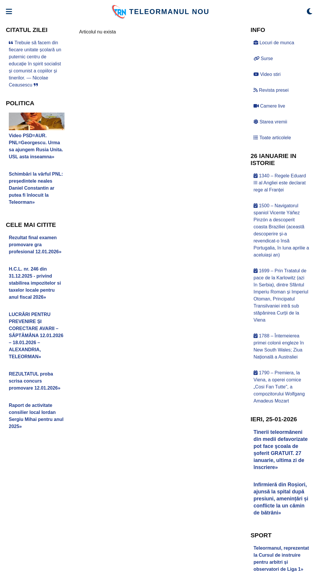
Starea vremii (270, 121)
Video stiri (267, 74)
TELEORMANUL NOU (169, 12)
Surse (263, 58)
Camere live (269, 105)
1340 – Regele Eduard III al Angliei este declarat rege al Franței (280, 182)
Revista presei (271, 90)
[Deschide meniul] (9, 12)
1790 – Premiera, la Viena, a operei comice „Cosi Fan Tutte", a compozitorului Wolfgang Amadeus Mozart (279, 386)
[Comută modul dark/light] (309, 12)
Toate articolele (272, 137)
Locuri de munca (274, 42)
